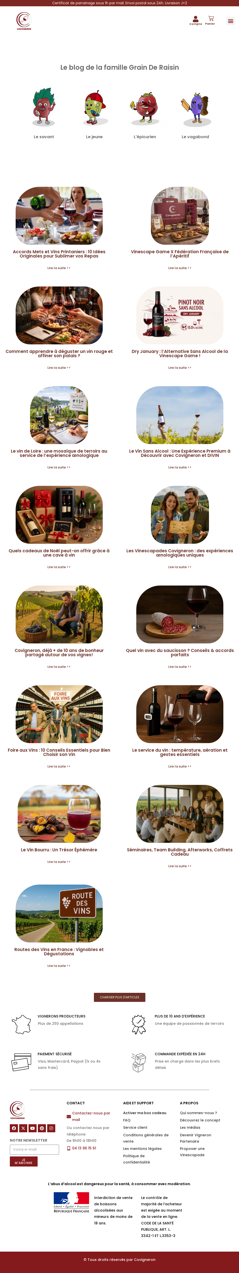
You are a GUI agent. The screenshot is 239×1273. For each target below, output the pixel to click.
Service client (135, 1127)
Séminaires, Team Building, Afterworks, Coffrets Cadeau (180, 852)
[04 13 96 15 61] (69, 1148)
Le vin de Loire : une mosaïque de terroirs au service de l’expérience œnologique (59, 453)
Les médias (190, 1127)
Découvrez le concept (200, 1120)
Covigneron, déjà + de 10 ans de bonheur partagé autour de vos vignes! (59, 652)
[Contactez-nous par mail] (69, 1116)
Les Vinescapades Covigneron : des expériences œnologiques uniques (179, 553)
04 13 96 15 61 (84, 1148)
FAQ (126, 1120)
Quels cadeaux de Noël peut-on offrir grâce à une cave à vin (59, 553)
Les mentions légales (142, 1148)
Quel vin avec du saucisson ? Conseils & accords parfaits (180, 652)
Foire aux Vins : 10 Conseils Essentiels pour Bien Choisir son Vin (59, 752)
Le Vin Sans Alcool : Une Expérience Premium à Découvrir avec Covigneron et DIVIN (179, 453)
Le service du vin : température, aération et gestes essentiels (180, 752)
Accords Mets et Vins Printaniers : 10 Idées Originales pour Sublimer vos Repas (59, 254)
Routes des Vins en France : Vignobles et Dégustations (59, 952)
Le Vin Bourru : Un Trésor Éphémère (59, 850)
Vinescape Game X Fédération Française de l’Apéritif (180, 254)
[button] (230, 21)
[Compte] (195, 19)
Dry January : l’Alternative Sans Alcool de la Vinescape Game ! (180, 353)
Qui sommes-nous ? (198, 1112)
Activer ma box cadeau (144, 1112)
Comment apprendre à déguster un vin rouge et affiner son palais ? (59, 353)
